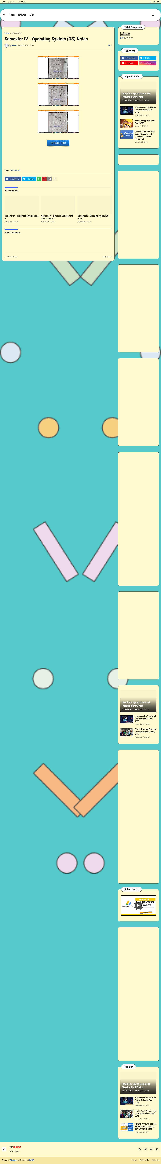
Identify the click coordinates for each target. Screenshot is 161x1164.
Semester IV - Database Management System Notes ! (57, 217)
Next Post (107, 257)
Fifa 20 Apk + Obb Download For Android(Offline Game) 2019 (145, 731)
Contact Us (22, 2)
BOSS (31, 1160)
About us (155, 1160)
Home (4, 2)
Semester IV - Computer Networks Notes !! (22, 217)
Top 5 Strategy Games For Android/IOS (145, 121)
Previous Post (11, 257)
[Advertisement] (138, 214)
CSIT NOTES (16, 33)
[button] (153, 15)
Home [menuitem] (12, 15)
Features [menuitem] (22, 15)
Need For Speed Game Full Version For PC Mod (136, 95)
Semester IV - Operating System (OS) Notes (93, 217)
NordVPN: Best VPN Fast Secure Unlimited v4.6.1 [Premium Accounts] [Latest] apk (144, 135)
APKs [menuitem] (32, 15)
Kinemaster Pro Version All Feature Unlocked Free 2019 (145, 110)
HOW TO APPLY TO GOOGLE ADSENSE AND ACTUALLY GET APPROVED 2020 (145, 1126)
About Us (12, 2)
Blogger (13, 1160)
